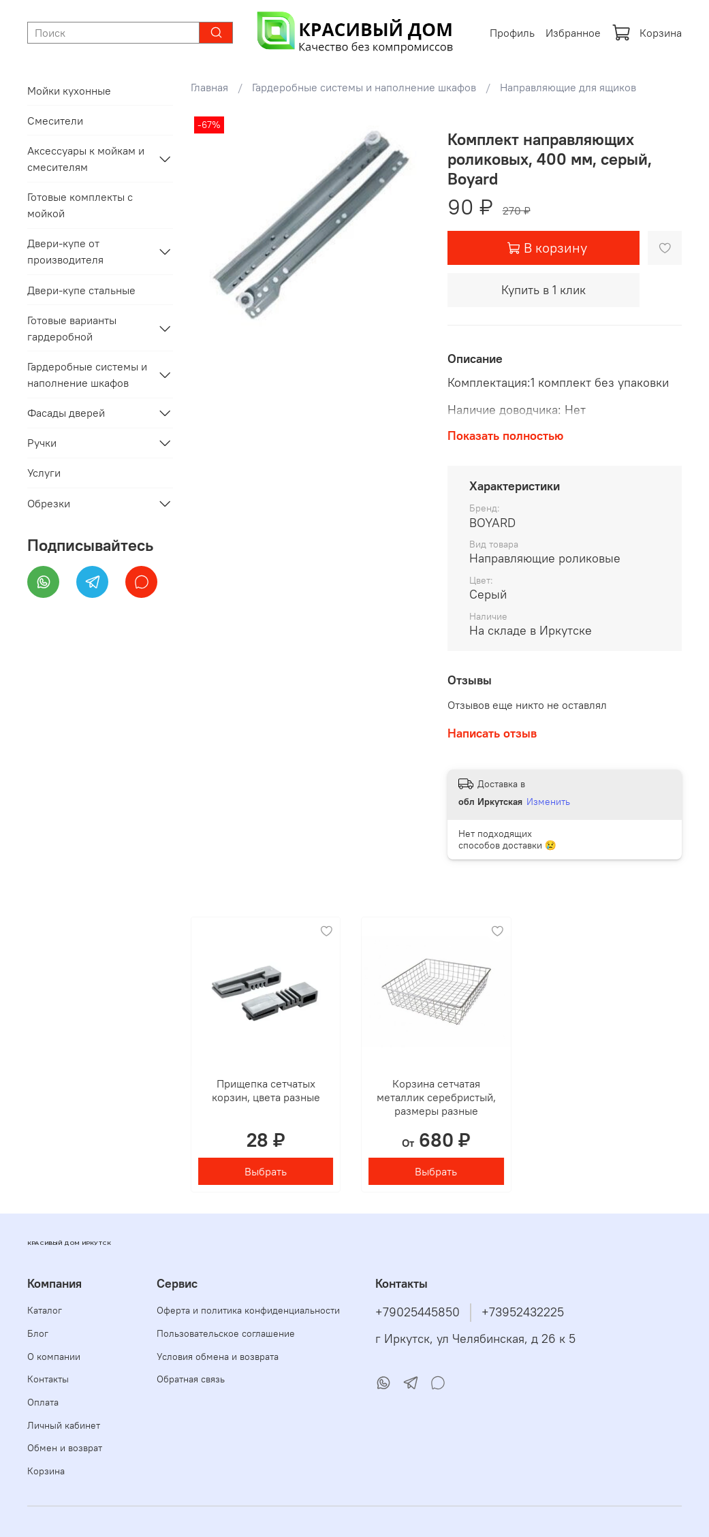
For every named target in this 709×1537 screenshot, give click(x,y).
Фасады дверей (66, 412)
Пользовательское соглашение (226, 1333)
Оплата (43, 1402)
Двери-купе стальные (81, 290)
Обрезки (48, 503)
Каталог (44, 1310)
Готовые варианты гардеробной (71, 328)
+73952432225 (523, 1312)
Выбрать (266, 1171)
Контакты (48, 1379)
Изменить (548, 801)
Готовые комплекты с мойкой (80, 205)
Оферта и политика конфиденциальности (248, 1310)
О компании (53, 1356)
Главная (209, 87)
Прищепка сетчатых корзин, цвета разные (266, 1090)
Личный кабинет (63, 1425)
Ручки (42, 442)
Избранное (573, 32)
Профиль (512, 32)
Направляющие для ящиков (568, 87)
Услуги (44, 472)
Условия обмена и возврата (218, 1356)
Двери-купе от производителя (65, 251)
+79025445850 (417, 1312)
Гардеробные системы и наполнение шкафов (364, 87)
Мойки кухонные (69, 90)
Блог (37, 1333)
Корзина (647, 32)
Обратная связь (191, 1379)
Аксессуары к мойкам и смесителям (85, 159)
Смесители (55, 120)
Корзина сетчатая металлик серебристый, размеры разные (436, 1097)
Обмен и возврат (64, 1448)
